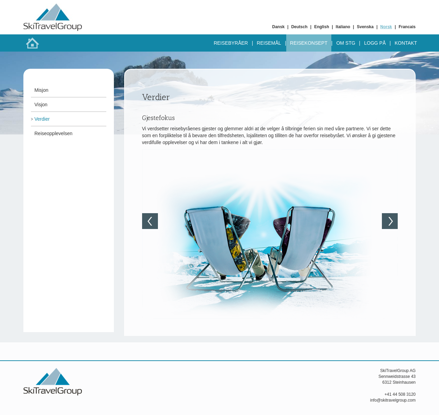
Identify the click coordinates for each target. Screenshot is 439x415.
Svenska (365, 26)
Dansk (278, 26)
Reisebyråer (231, 43)
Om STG (345, 43)
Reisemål (269, 43)
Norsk (386, 26)
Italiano (343, 26)
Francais (407, 26)
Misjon (41, 90)
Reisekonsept (309, 43)
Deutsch (299, 26)
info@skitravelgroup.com (393, 400)
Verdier (42, 119)
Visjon (40, 104)
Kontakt (406, 43)
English (321, 26)
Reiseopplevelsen (53, 133)
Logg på (375, 43)
